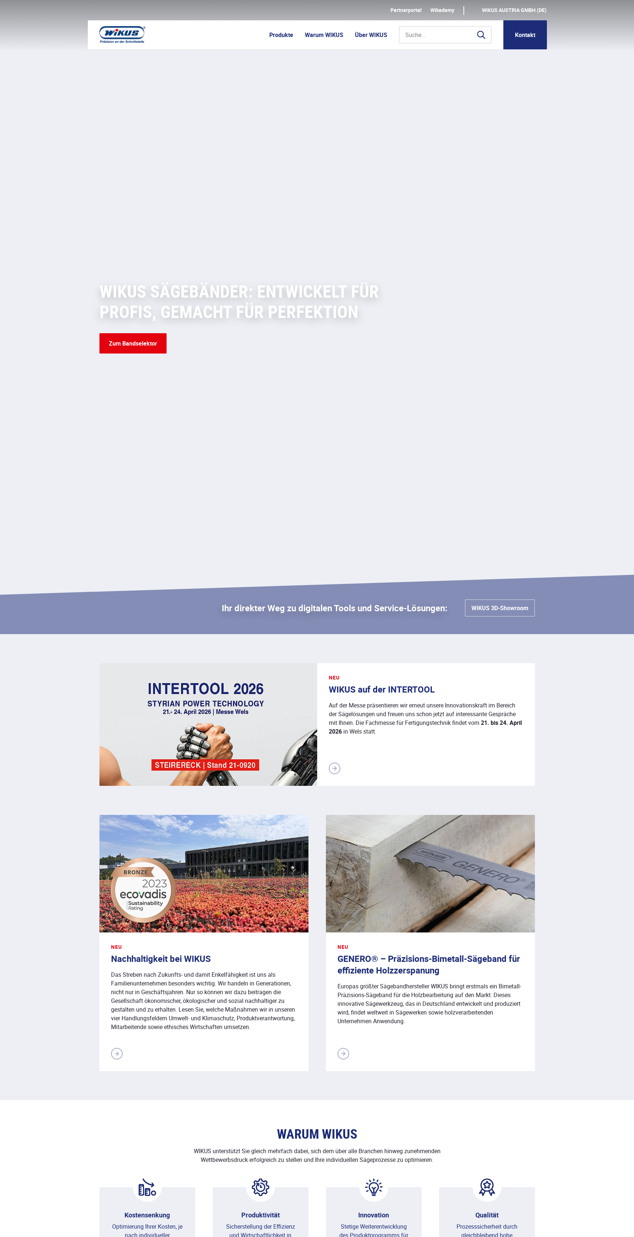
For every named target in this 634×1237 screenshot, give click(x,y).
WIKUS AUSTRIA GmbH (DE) (514, 10)
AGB (230, 1223)
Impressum (113, 1223)
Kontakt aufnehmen (502, 1056)
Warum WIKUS (324, 34)
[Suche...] (445, 35)
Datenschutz (156, 1223)
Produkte (281, 34)
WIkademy (442, 10)
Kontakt (525, 35)
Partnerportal (406, 10)
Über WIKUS (371, 34)
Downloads (198, 1223)
